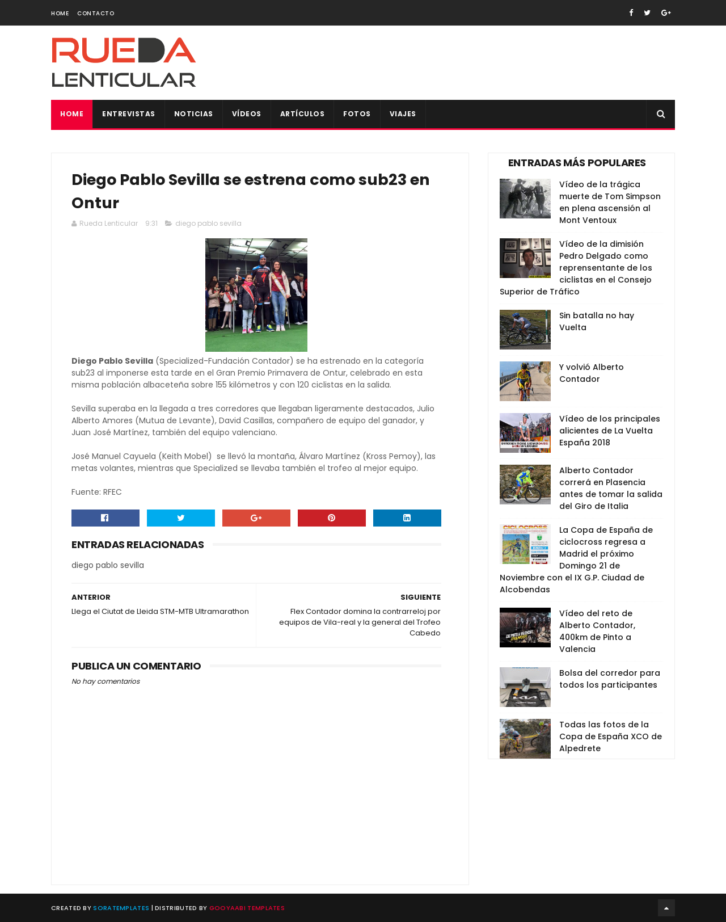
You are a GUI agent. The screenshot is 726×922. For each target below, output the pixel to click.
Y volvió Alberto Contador (591, 373)
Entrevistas (128, 114)
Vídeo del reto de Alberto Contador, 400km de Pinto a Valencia (597, 631)
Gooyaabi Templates (247, 907)
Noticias (193, 114)
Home (60, 13)
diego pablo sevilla (208, 223)
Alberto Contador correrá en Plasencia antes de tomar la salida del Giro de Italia (610, 488)
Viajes (403, 114)
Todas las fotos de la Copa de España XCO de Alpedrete (610, 736)
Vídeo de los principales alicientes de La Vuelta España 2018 (609, 430)
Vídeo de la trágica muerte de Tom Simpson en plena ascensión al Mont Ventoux (610, 202)
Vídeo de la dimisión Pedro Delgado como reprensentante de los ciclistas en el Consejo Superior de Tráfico (576, 267)
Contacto (95, 13)
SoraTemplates (121, 907)
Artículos (302, 114)
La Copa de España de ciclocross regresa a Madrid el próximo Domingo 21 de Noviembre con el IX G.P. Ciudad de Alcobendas (576, 559)
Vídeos (246, 114)
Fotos (357, 114)
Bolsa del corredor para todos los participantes (609, 679)
